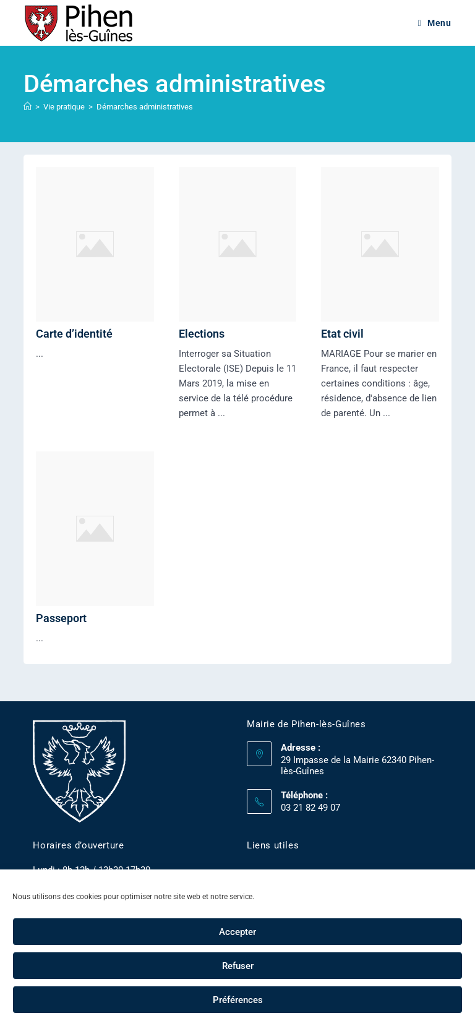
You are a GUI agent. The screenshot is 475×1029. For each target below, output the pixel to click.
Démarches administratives (144, 106)
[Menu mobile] (434, 23)
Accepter (237, 931)
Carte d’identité (74, 333)
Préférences (238, 1000)
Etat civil (342, 333)
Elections (202, 333)
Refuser (238, 965)
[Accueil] (28, 106)
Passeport (61, 618)
